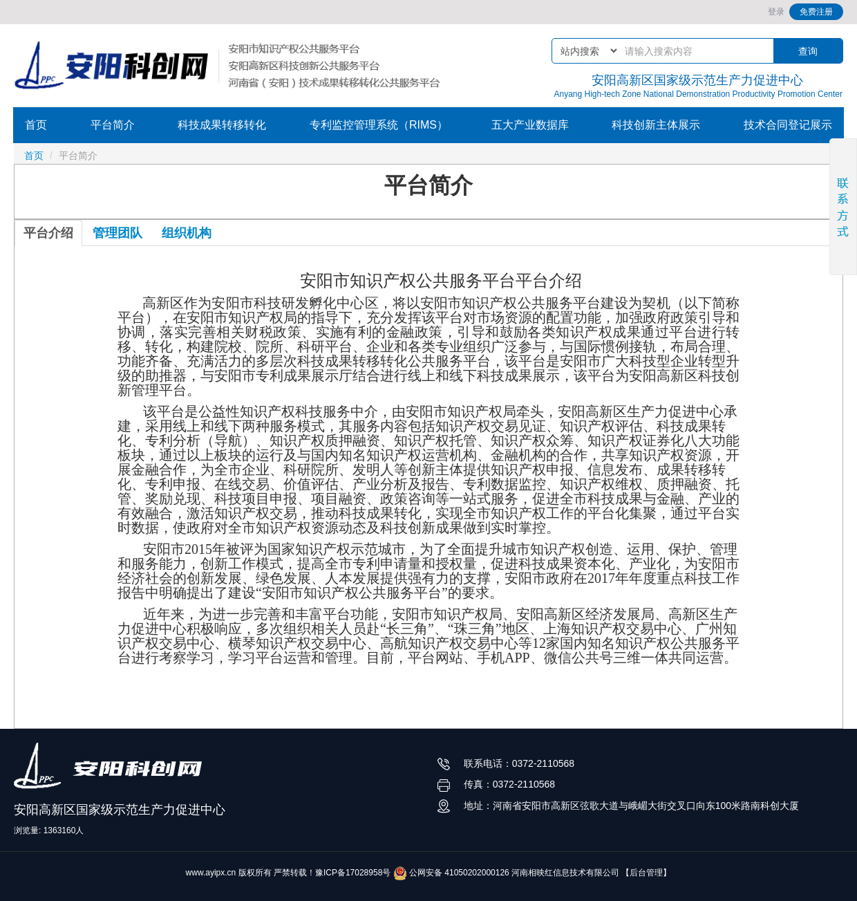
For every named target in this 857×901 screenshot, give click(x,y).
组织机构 (186, 233)
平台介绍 (48, 233)
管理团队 (117, 233)
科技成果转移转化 (222, 125)
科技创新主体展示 (656, 125)
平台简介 (113, 125)
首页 (36, 125)
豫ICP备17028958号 (352, 872)
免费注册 (816, 12)
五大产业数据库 (530, 125)
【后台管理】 (646, 872)
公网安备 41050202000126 (451, 872)
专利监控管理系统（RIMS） (379, 125)
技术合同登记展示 (788, 125)
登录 (776, 12)
